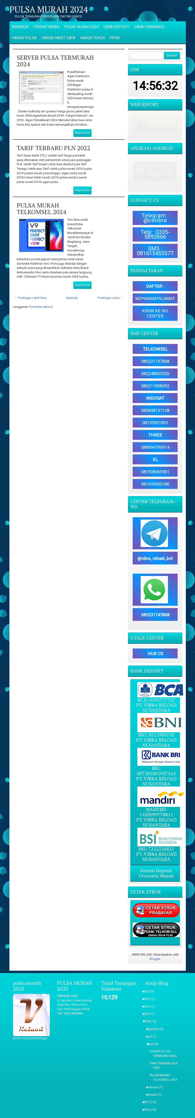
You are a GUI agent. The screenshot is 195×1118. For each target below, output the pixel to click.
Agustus (154, 1012)
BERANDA (20, 27)
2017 (148, 1085)
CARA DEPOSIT (116, 27)
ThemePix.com (114, 1113)
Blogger (155, 942)
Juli (151, 1019)
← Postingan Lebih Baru (30, 298)
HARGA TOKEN (92, 38)
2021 (148, 989)
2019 (148, 997)
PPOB (114, 38)
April (152, 1027)
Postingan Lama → (110, 298)
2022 (148, 982)
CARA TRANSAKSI (149, 27)
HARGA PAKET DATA (58, 38)
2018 (148, 1004)
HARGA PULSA (24, 38)
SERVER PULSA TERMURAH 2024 (55, 60)
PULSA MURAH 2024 (48, 9)
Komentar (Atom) (41, 307)
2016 (148, 1093)
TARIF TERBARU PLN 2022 (53, 148)
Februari (154, 1070)
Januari (153, 1078)
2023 (148, 974)
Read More (82, 133)
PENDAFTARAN (46, 27)
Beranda (72, 298)
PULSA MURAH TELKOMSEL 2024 (41, 208)
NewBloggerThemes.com (166, 1113)
